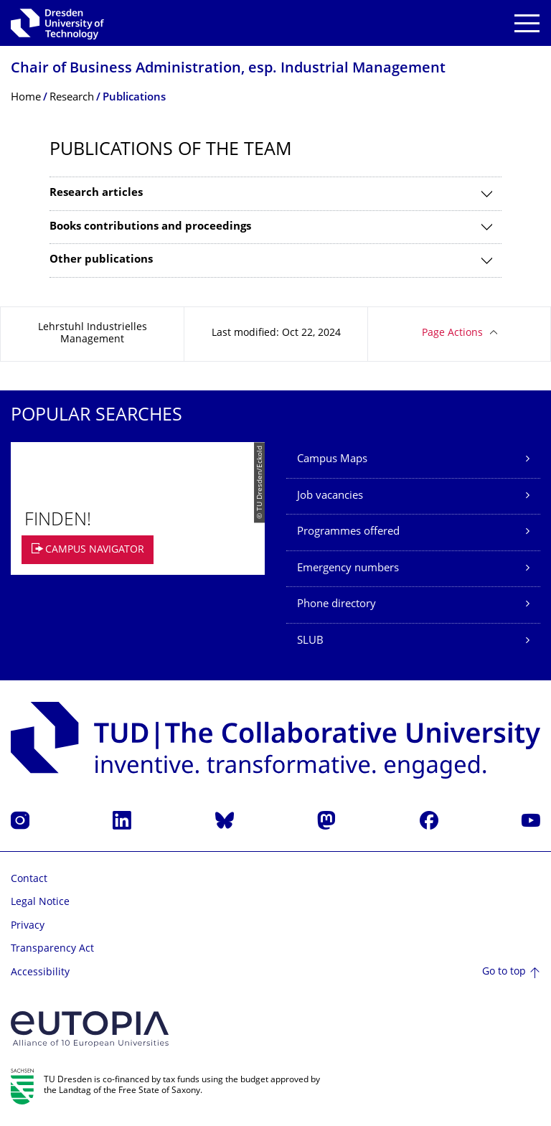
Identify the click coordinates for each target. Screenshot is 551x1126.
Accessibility (40, 972)
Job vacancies (330, 496)
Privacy (27, 926)
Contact (29, 879)
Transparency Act (52, 949)
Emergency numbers (348, 568)
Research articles (96, 193)
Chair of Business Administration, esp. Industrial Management (228, 69)
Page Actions (452, 333)
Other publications (101, 260)
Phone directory (336, 604)
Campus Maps (332, 459)
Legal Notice (40, 902)
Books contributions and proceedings (150, 227)
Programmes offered (348, 532)
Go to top (504, 972)
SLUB (310, 641)
